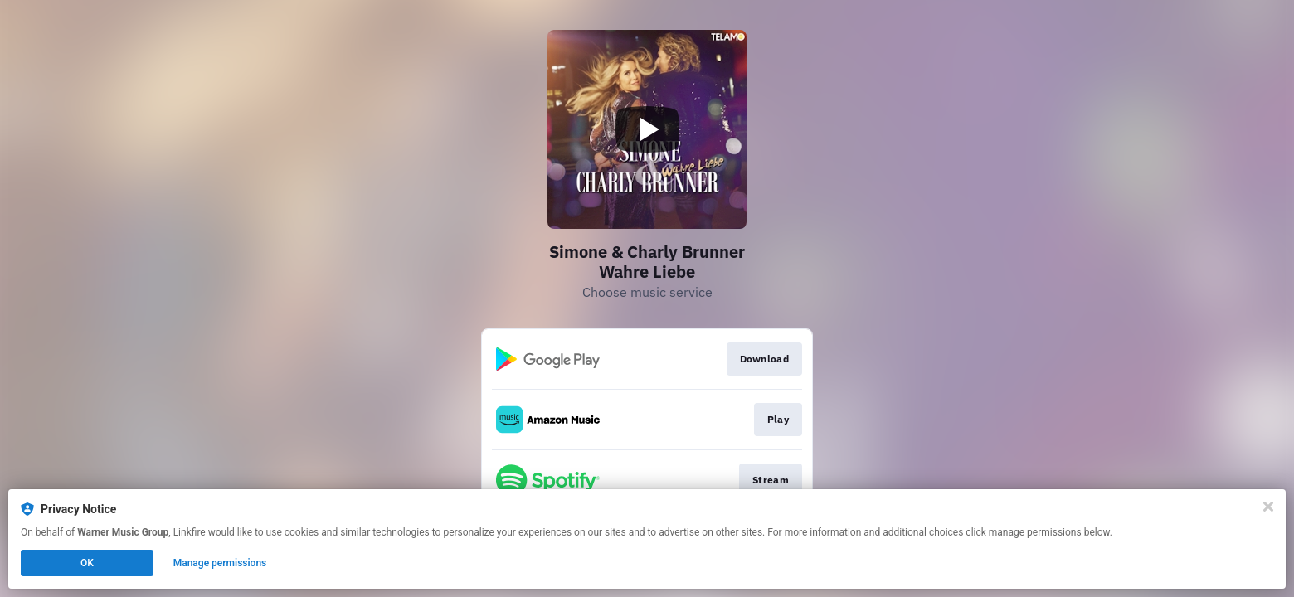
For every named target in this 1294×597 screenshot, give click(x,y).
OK (87, 563)
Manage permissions (220, 563)
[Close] (1268, 506)
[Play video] (647, 129)
